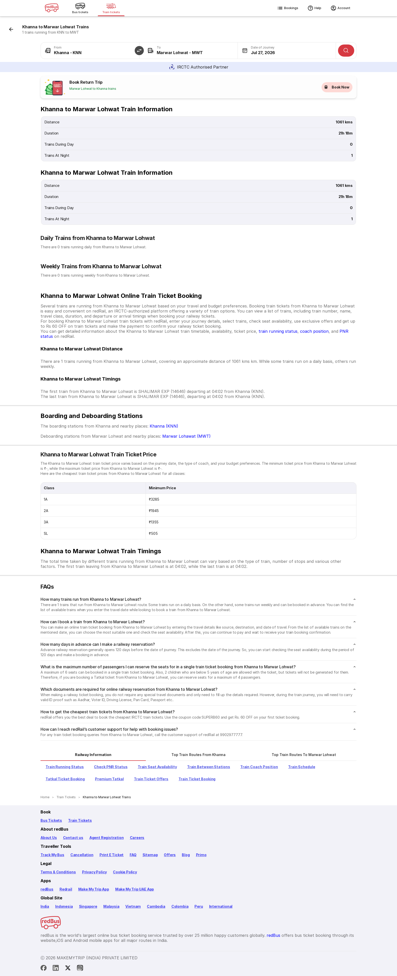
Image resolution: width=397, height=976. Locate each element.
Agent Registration (106, 837)
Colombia (180, 906)
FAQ (133, 855)
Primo (201, 855)
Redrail (65, 889)
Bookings (287, 8)
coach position (314, 331)
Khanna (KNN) (164, 426)
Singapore (88, 906)
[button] (139, 50)
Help (314, 8)
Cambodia (156, 906)
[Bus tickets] (80, 8)
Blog (186, 855)
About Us (49, 837)
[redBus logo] (52, 8)
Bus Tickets (51, 820)
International (221, 906)
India (45, 906)
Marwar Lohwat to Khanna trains (92, 89)
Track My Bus (52, 855)
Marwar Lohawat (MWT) (186, 436)
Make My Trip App (93, 889)
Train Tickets (80, 820)
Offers (170, 855)
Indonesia (64, 906)
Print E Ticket (112, 855)
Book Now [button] (337, 87)
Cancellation (81, 855)
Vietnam (133, 906)
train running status (278, 331)
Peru (198, 906)
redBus (47, 889)
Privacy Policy (94, 872)
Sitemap (150, 855)
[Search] (346, 51)
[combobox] (90, 50)
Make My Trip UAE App (134, 889)
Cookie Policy (125, 872)
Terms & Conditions (58, 872)
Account (340, 8)
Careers (137, 837)
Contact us (73, 837)
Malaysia (111, 906)
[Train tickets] (111, 8)
